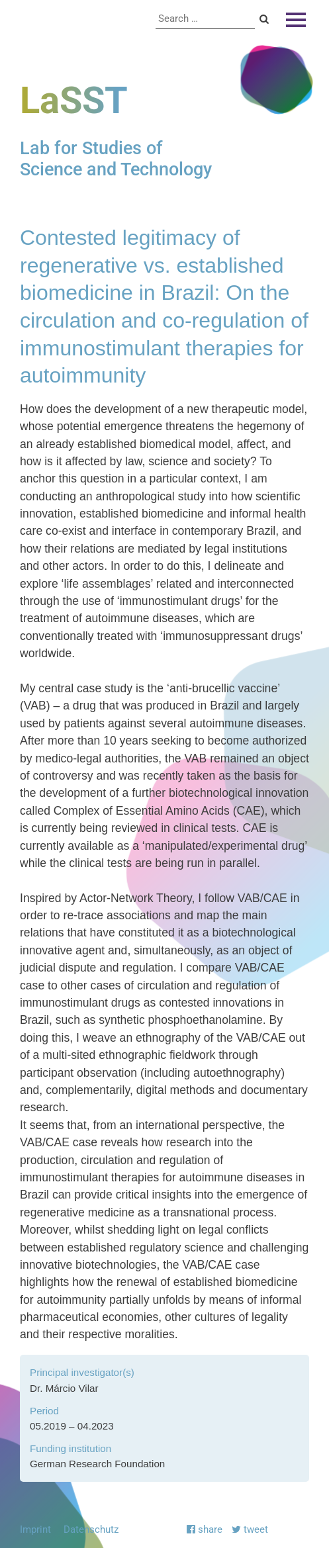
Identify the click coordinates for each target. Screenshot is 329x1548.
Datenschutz (91, 1529)
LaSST (74, 100)
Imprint (35, 1529)
